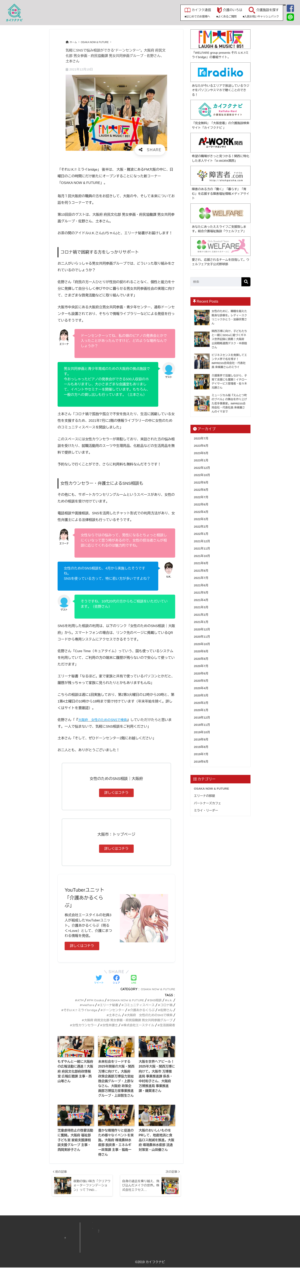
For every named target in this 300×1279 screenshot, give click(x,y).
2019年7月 (201, 754)
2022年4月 (201, 512)
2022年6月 (201, 504)
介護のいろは (189, 10)
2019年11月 (202, 724)
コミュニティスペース (137, 1005)
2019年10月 (202, 732)
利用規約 (203, 1259)
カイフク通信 (157, 10)
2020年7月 (201, 666)
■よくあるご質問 (183, 16)
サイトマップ (206, 1250)
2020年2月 (201, 702)
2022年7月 (201, 497)
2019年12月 (202, 717)
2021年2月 (201, 614)
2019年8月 (201, 747)
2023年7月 (201, 438)
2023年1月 (201, 460)
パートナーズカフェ (207, 803)
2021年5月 (201, 592)
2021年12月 (202, 541)
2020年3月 (201, 695)
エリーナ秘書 (106, 1005)
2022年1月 (201, 533)
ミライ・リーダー (206, 810)
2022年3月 (201, 519)
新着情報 (154, 1235)
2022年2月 (201, 526)
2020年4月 (201, 688)
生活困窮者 (167, 1025)
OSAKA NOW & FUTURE (156, 989)
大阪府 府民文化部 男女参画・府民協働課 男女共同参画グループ (125, 1020)
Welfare (83, 1005)
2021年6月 (201, 585)
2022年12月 (202, 467)
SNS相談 (155, 1000)
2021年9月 (201, 563)
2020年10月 (202, 644)
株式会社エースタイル (136, 1025)
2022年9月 (201, 482)
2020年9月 (201, 651)
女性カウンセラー (80, 1025)
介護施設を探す (224, 10)
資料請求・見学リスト (211, 1240)
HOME (117, 1235)
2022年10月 (202, 475)
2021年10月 (202, 556)
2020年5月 (201, 680)
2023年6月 (201, 445)
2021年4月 (201, 600)
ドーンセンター (129, 1010)
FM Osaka (92, 1000)
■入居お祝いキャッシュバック (217, 16)
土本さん (111, 1015)
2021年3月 (201, 607)
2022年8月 (201, 489)
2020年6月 (201, 673)
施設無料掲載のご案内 (161, 1245)
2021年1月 (201, 622)
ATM (75, 1000)
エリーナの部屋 (204, 795)
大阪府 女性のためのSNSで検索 (148, 1015)
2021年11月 (202, 548)
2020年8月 (201, 658)
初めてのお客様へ (158, 1253)
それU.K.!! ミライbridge (94, 1010)
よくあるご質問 (157, 1249)
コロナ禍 (166, 1005)
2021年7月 (201, 578)
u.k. (170, 1000)
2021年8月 (201, 570)
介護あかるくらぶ (159, 1010)
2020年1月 (201, 710)
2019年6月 (201, 761)
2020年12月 (202, 629)
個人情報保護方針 (208, 1254)
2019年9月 (201, 739)
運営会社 (203, 1235)
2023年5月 (201, 453)
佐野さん (92, 1015)
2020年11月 (202, 636)
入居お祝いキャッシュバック (164, 1258)
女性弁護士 (106, 1025)
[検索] (245, 281)
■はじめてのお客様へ (153, 16)
